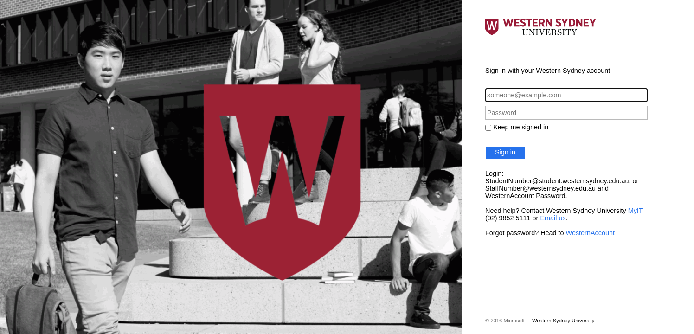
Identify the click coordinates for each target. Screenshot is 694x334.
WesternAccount (590, 233)
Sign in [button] (505, 152)
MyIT (635, 210)
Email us (552, 218)
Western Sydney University (563, 320)
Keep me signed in (520, 127)
